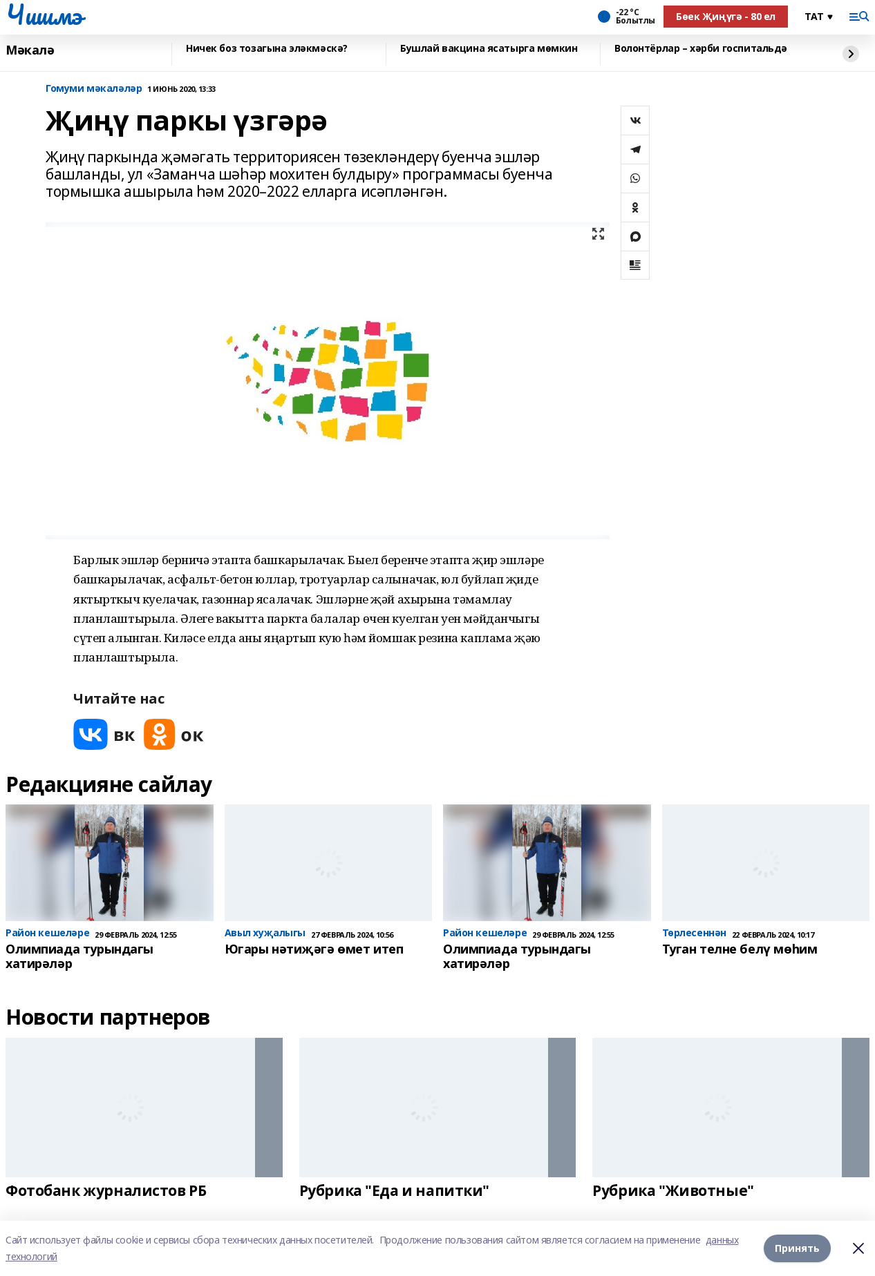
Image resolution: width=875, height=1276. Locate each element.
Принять (797, 1248)
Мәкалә (30, 50)
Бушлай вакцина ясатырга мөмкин (488, 49)
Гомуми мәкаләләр (94, 89)
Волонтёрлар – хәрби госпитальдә (700, 49)
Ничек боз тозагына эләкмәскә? (267, 49)
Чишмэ (44, 14)
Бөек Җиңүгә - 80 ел (725, 16)
